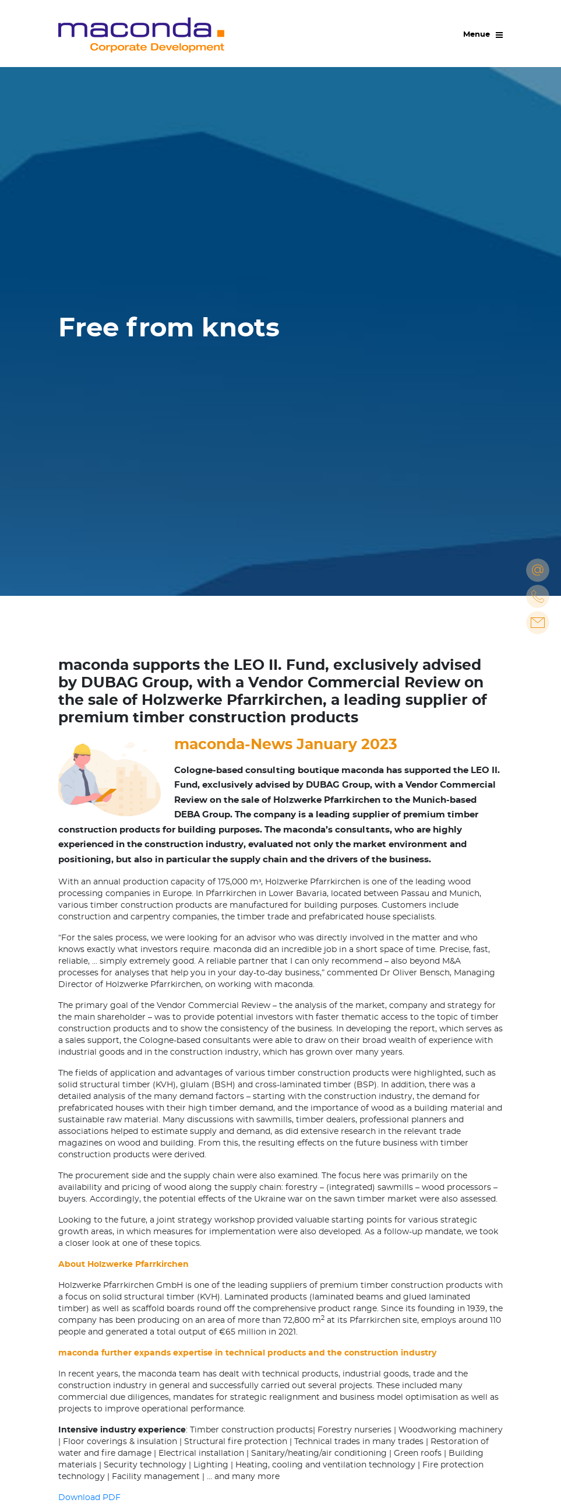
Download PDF (89, 1498)
